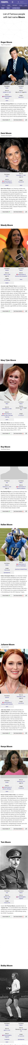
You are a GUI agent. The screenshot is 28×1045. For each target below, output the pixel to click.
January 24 (19, 781)
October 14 (5, 92)
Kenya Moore (6, 746)
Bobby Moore (6, 966)
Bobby (6, 1025)
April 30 (5, 896)
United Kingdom (7, 96)
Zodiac (20, 5)
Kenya (6, 782)
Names (8, 5)
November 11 (19, 175)
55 (22, 783)
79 (8, 488)
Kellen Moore (6, 524)
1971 (24, 781)
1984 (9, 274)
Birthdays (15, 5)
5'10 (9, 280)
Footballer (6, 1039)
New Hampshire (23, 276)
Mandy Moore (7, 225)
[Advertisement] (14, 29)
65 (22, 698)
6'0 (9, 570)
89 (25, 92)
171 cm (20, 415)
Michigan (9, 789)
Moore (21, 88)
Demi (7, 176)
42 (8, 276)
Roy (7, 482)
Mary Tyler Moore (8, 360)
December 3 (19, 696)
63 (22, 177)
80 (20, 409)
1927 (10, 92)
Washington (23, 565)
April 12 (5, 1030)
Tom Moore (6, 842)
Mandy (7, 270)
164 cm (20, 182)
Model (6, 185)
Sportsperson (7, 572)
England (7, 98)
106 (8, 898)
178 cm (5, 902)
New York (8, 415)
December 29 (5, 408)
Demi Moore (6, 133)
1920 (9, 896)
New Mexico (9, 182)
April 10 (5, 274)
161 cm (20, 703)
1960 (24, 696)
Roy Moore (5, 447)
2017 (20, 92)
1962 (24, 175)
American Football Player (21, 569)
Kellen (7, 565)
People (3, 5)
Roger (7, 88)
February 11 (5, 486)
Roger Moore (6, 42)
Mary (7, 403)
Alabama (23, 488)
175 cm (20, 788)
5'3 (23, 703)
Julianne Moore (7, 644)
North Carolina (9, 704)
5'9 (23, 788)
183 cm (6, 570)
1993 (22, 1029)
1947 (10, 486)
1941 (9, 1030)
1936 (10, 408)
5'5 (23, 182)
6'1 (23, 97)
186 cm (20, 97)
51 (20, 1031)
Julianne (7, 697)
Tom (7, 892)
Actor (7, 100)
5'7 (23, 415)
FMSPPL (4, 2)
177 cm (5, 280)
